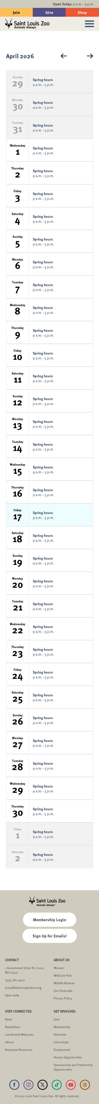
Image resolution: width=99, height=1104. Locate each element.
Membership (62, 1026)
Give (49, 12)
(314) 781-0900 (15, 980)
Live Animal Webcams (19, 1034)
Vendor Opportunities (68, 1057)
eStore (9, 1042)
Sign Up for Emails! (49, 936)
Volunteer (60, 1034)
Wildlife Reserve (64, 983)
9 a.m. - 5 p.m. (73, 4)
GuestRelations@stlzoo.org (23, 987)
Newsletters (12, 1026)
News (8, 1019)
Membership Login (49, 919)
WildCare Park (63, 975)
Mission (59, 967)
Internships (61, 1042)
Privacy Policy (63, 998)
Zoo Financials (63, 990)
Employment (62, 1049)
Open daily (12, 995)
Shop (82, 12)
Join (16, 12)
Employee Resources (18, 1049)
